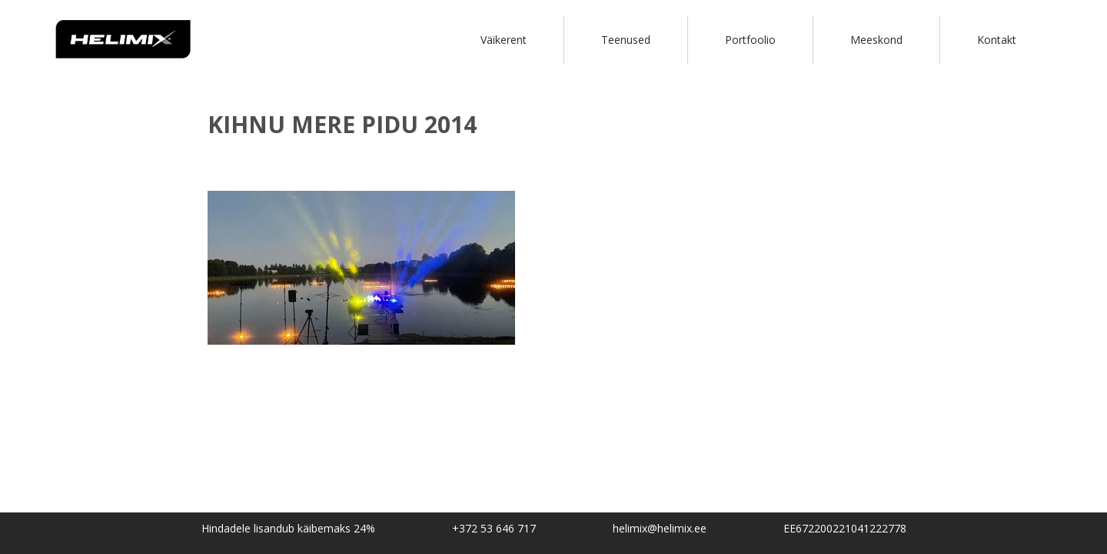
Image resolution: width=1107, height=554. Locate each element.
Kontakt (996, 39)
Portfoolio (750, 39)
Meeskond (876, 39)
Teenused (625, 39)
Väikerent (503, 39)
